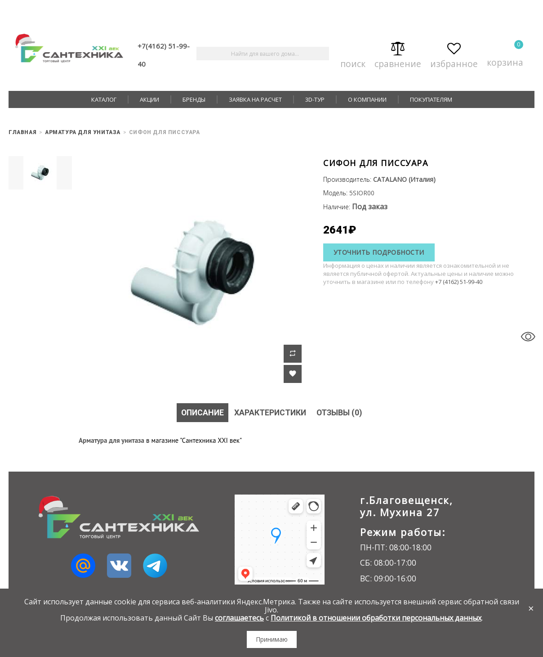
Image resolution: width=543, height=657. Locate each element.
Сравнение (397, 54)
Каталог (103, 99)
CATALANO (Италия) (404, 179)
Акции (149, 99)
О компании (367, 99)
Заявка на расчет (255, 99)
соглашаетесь (239, 618)
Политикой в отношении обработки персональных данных (376, 618)
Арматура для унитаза (111, 440)
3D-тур (315, 99)
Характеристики (270, 412)
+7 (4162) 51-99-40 (458, 282)
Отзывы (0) (341, 412)
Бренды (193, 99)
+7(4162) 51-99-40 (164, 54)
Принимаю (272, 639)
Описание (200, 412)
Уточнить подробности (379, 252)
